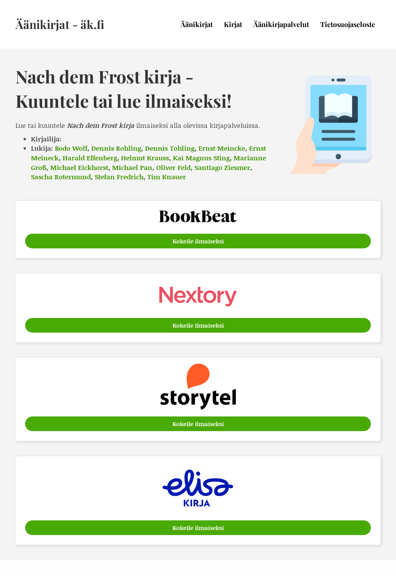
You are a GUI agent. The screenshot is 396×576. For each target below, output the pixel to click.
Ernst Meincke (221, 148)
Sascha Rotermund (61, 176)
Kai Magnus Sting (201, 157)
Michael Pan (132, 167)
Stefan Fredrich (119, 176)
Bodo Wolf (71, 148)
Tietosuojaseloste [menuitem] (347, 24)
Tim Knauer (166, 176)
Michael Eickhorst (79, 167)
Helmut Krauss (145, 157)
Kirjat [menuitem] (233, 24)
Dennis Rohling (116, 148)
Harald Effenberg (90, 157)
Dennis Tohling (170, 148)
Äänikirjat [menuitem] (197, 24)
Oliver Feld (173, 167)
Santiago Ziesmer (222, 167)
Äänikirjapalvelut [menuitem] (281, 24)
